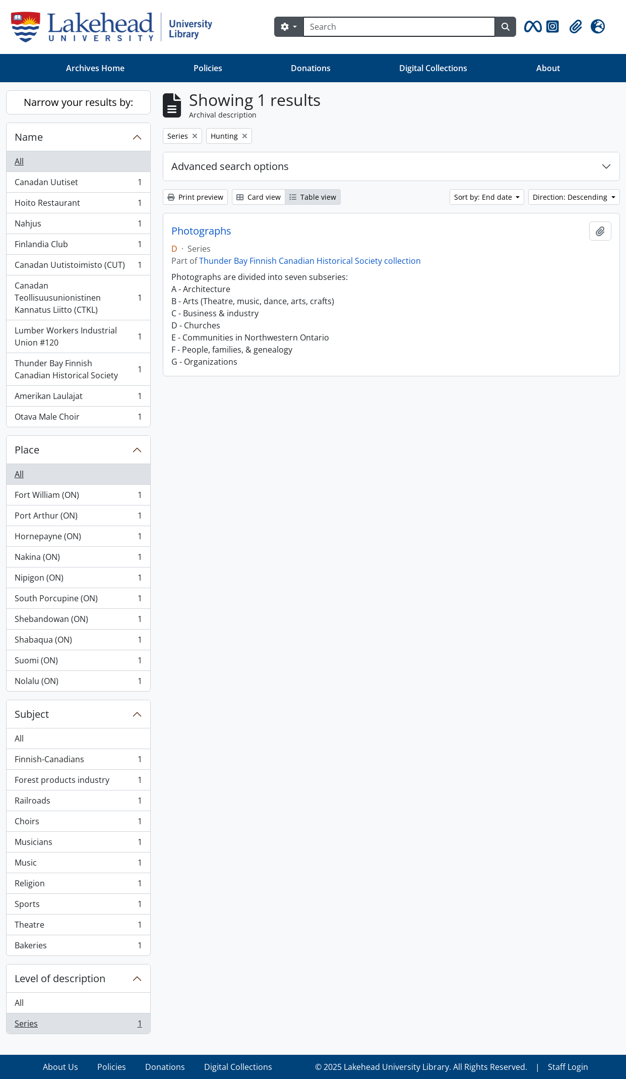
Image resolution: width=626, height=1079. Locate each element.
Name (29, 137)
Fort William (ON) (78, 497)
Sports (78, 906)
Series (78, 1025)
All (19, 161)
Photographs (201, 231)
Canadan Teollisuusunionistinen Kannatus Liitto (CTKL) (78, 297)
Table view (312, 197)
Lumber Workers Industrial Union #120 (78, 336)
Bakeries (78, 947)
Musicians (78, 844)
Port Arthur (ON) (78, 517)
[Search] (399, 27)
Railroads (78, 802)
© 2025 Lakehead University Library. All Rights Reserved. (421, 1066)
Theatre (78, 927)
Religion (78, 885)
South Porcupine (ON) (78, 600)
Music (78, 865)
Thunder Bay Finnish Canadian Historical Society (78, 369)
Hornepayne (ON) (78, 538)
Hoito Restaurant (78, 205)
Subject (32, 714)
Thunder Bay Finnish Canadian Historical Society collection (310, 260)
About (548, 68)
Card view (258, 197)
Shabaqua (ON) (78, 642)
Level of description (60, 978)
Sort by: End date (484, 197)
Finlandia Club (78, 246)
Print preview (195, 197)
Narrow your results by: (78, 102)
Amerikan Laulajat (78, 398)
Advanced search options (230, 166)
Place (27, 450)
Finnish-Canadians (78, 761)
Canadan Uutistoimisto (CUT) (78, 267)
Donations (311, 68)
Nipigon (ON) (78, 580)
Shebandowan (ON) (78, 621)
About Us (60, 1066)
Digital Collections (433, 68)
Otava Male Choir (78, 419)
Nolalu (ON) (78, 683)
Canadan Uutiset (78, 184)
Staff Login (568, 1066)
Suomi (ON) (78, 662)
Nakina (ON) (78, 559)
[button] (531, 27)
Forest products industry (78, 782)
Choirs (78, 823)
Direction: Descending (571, 197)
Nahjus (78, 225)
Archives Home (95, 68)
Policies (208, 68)
